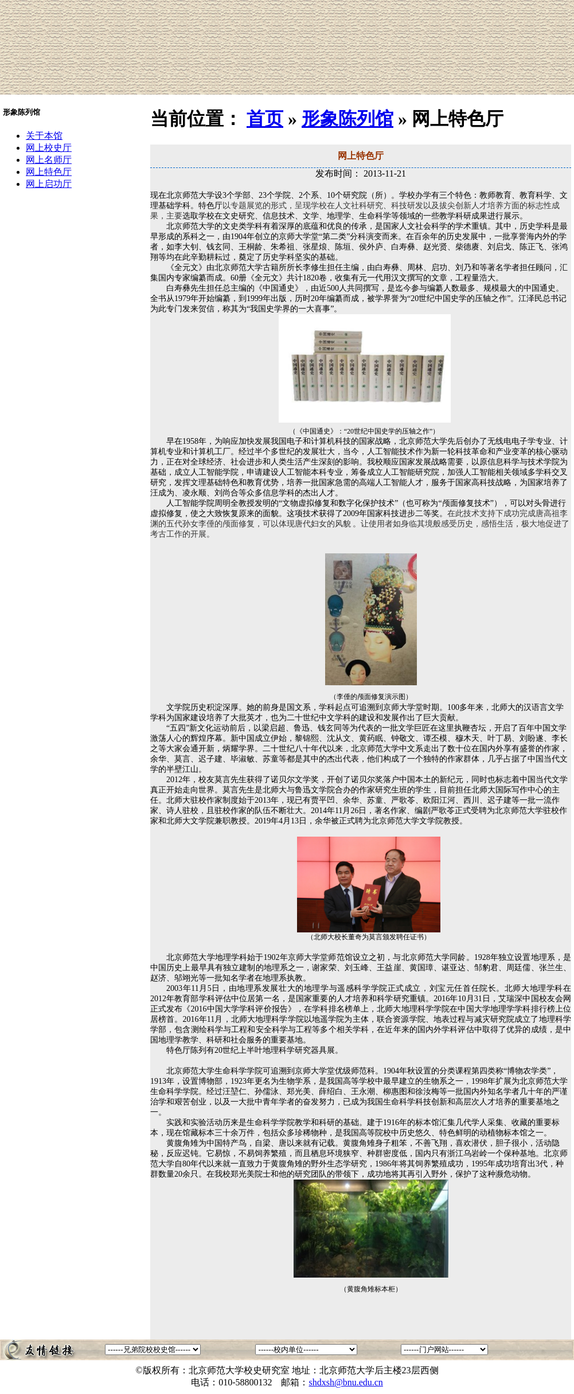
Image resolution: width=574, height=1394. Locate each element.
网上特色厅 (49, 172)
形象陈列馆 (347, 118)
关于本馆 (44, 135)
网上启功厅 (49, 184)
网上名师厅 (49, 160)
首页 (265, 118)
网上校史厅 (49, 148)
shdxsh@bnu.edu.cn (345, 1382)
